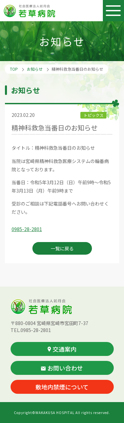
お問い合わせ (62, 368)
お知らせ (35, 69)
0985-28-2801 (27, 229)
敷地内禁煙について (62, 386)
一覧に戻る (62, 248)
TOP (14, 69)
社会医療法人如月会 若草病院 (30, 11)
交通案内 (62, 349)
